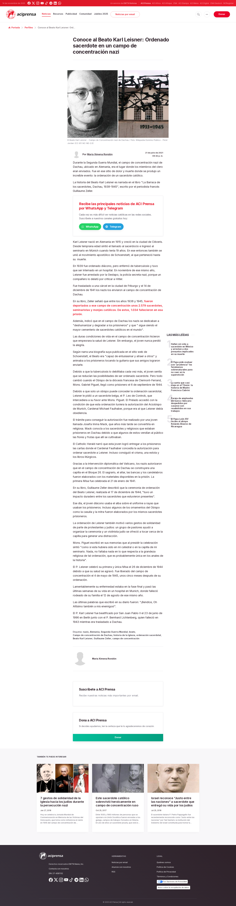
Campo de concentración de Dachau (92, 635)
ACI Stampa (184, 3)
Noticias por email (125, 14)
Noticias (46, 14)
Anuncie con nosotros (121, 867)
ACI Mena (194, 3)
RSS (113, 872)
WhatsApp (94, 226)
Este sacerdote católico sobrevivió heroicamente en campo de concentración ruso (116, 803)
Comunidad (85, 14)
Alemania (95, 632)
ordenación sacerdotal (148, 635)
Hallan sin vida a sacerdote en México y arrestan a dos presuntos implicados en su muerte (182, 349)
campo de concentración (125, 639)
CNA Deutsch (216, 3)
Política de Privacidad (166, 872)
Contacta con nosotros (59, 869)
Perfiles (29, 27)
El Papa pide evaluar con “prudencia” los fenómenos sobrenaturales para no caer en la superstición (182, 369)
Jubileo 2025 (101, 14)
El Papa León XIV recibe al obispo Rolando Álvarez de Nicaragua (181, 423)
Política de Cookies (165, 867)
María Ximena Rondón (100, 154)
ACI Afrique (167, 3)
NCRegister (228, 3)
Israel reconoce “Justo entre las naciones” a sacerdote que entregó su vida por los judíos (172, 803)
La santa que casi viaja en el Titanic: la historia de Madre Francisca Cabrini (182, 387)
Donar (222, 14)
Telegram (127, 226)
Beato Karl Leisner (83, 639)
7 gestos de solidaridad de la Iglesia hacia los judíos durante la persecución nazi (61, 803)
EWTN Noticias (130, 3)
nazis (86, 632)
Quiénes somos (164, 862)
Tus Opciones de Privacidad (172, 881)
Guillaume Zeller (102, 639)
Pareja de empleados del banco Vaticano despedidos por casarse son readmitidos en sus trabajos (182, 405)
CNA (175, 3)
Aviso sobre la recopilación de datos (173, 887)
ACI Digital (204, 3)
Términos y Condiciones (167, 876)
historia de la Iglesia (124, 635)
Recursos (58, 14)
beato (132, 632)
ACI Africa (156, 3)
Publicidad (71, 14)
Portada (14, 27)
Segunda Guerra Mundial (114, 632)
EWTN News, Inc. (76, 864)
